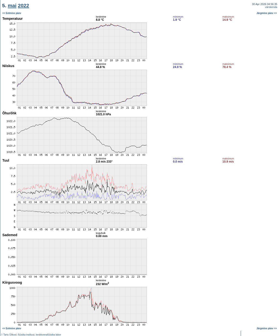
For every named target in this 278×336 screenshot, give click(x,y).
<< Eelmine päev (11, 13)
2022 (23, 5)
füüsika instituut (26, 334)
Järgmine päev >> (267, 13)
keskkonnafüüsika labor (48, 334)
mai (12, 5)
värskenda (271, 7)
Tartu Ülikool (10, 334)
